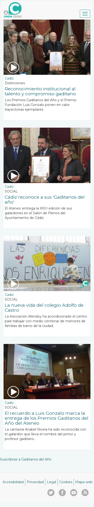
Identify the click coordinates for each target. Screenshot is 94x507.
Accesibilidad (13, 482)
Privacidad (35, 482)
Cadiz (9, 78)
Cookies (65, 482)
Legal (51, 482)
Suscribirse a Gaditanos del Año (25, 459)
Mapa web (84, 482)
